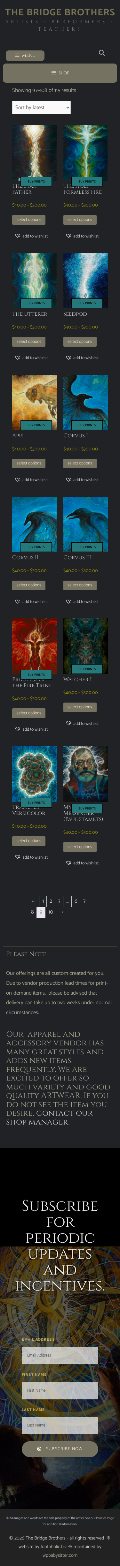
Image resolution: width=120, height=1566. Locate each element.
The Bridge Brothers (60, 12)
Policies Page (105, 1518)
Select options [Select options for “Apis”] (29, 463)
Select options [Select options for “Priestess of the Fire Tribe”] (29, 713)
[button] (31, 236)
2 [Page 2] (51, 901)
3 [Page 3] (59, 901)
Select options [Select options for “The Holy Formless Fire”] (80, 219)
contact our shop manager (49, 1117)
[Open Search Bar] (102, 53)
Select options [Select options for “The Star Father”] (29, 219)
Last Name (34, 1409)
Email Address (39, 1339)
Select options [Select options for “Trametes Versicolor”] (29, 840)
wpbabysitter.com (60, 1555)
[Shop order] (41, 107)
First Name (35, 1374)
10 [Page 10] (50, 911)
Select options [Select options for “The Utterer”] (29, 341)
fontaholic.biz (54, 1547)
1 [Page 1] (43, 901)
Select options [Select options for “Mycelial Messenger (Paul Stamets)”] (80, 846)
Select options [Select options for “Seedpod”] (80, 341)
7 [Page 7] (84, 901)
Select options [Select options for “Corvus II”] (29, 585)
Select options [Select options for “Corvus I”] (80, 463)
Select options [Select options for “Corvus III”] (80, 585)
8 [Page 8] (32, 911)
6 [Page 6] (76, 901)
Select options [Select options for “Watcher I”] (80, 707)
